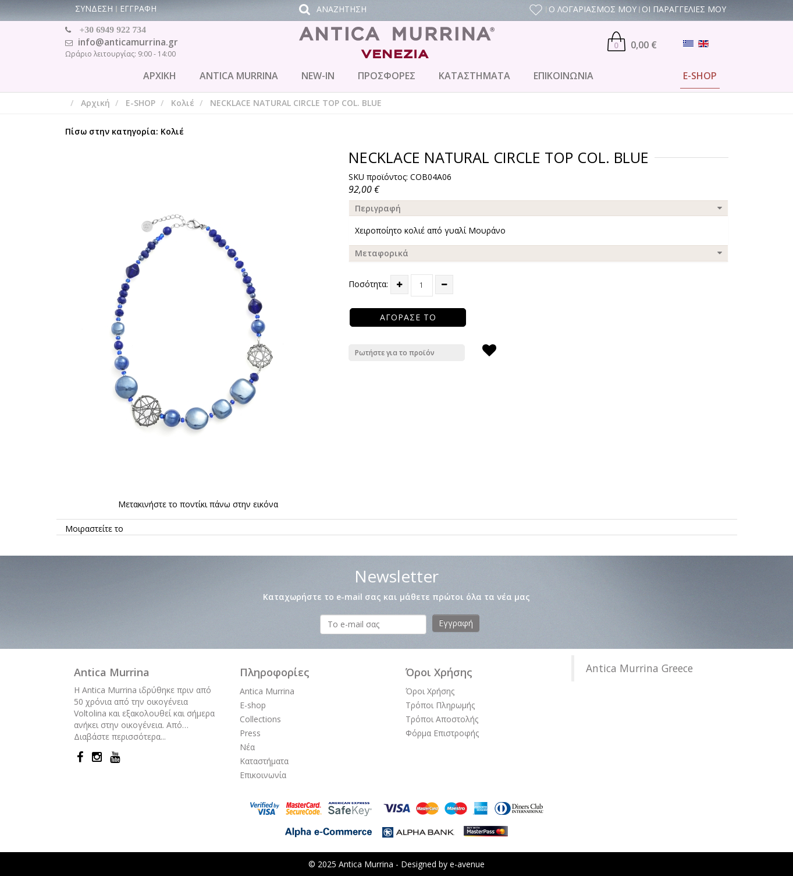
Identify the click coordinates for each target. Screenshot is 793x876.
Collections (260, 719)
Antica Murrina (267, 691)
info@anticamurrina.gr (128, 42)
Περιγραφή (378, 208)
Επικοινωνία (263, 774)
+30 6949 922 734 (113, 29)
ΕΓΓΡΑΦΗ (138, 8)
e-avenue (467, 864)
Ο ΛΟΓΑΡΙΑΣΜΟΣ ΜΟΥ (592, 9)
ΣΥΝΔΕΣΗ (94, 8)
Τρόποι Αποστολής (442, 719)
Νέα (247, 747)
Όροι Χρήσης (430, 691)
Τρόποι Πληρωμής (440, 705)
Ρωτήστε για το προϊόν (395, 353)
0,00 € (632, 41)
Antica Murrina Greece (639, 668)
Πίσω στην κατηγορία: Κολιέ (124, 131)
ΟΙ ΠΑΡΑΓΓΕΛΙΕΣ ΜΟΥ (684, 9)
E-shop (253, 705)
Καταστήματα (264, 761)
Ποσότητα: (368, 283)
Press (250, 733)
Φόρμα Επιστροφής (442, 733)
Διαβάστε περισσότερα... (120, 736)
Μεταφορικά (381, 253)
